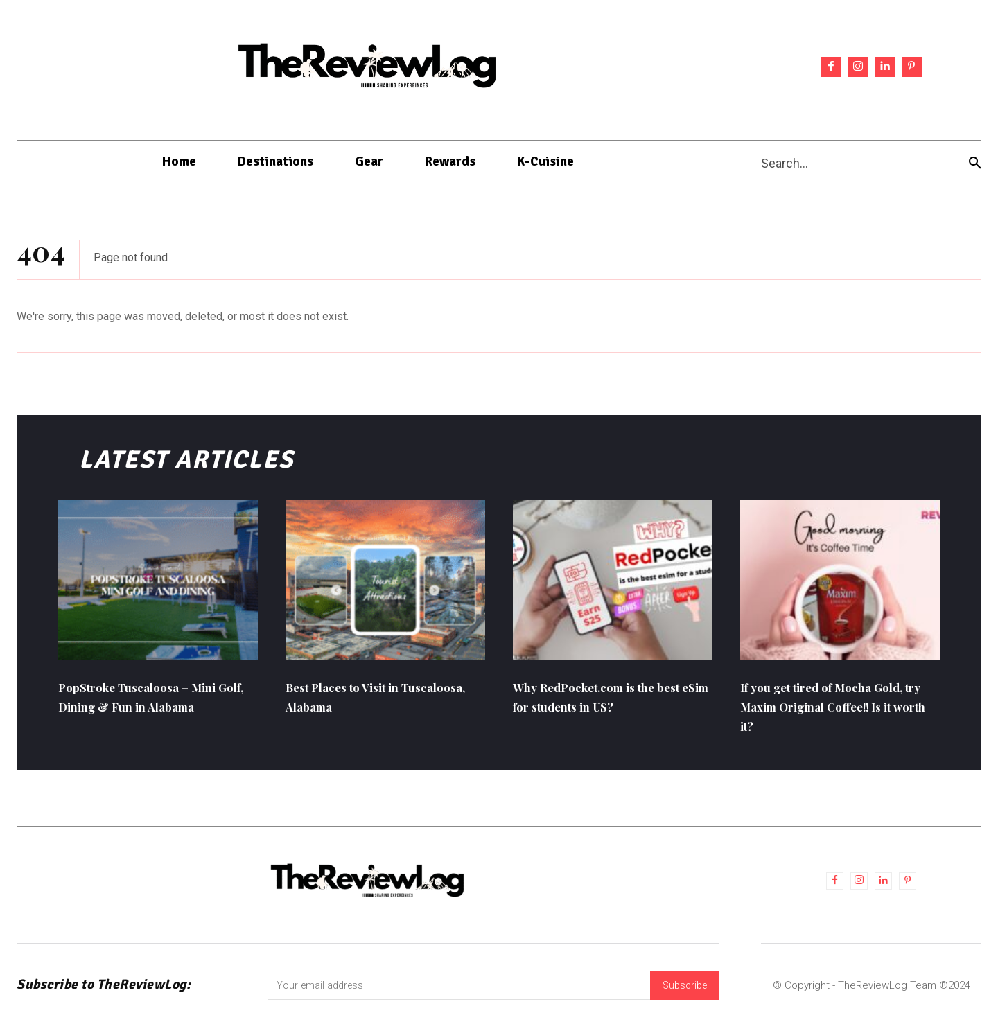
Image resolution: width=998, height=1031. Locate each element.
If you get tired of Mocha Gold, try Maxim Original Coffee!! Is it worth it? (823, 712)
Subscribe (682, 994)
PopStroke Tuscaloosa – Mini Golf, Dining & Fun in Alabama (155, 712)
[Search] (975, 162)
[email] (457, 994)
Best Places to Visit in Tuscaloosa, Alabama (356, 703)
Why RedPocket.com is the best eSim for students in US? (612, 703)
